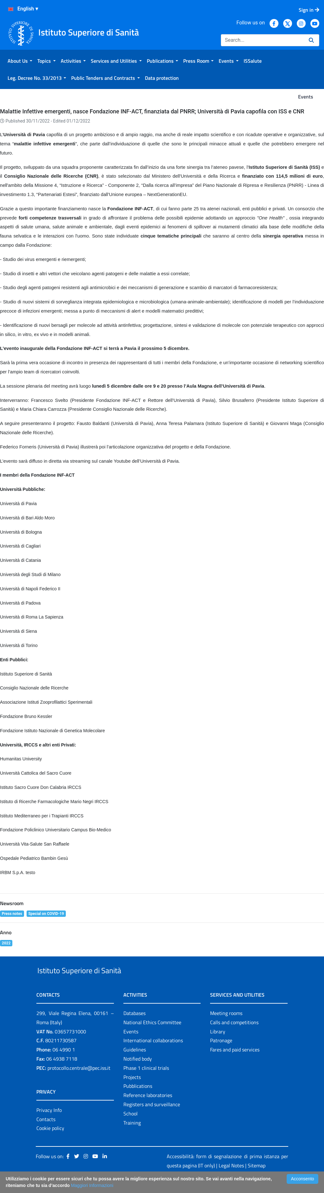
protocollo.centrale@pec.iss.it (78, 1082)
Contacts (45, 1134)
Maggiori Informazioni (92, 1185)
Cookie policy (50, 1143)
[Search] (262, 40)
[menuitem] (20, 60)
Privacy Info (49, 1124)
